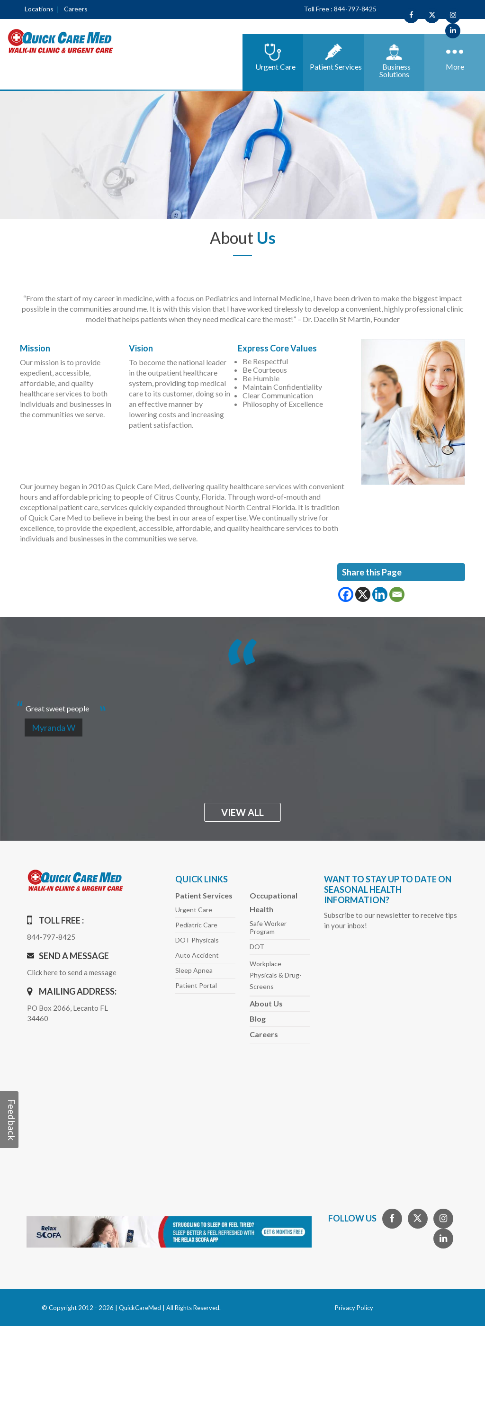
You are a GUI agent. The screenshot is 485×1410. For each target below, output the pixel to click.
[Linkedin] (379, 594)
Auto (197, 955)
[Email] (396, 594)
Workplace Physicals (276, 975)
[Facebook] (345, 594)
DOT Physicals (197, 940)
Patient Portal (196, 985)
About (266, 1003)
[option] (242, 704)
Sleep (194, 970)
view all (242, 812)
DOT (257, 947)
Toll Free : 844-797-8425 (340, 9)
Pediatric (196, 925)
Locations (39, 9)
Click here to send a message (72, 972)
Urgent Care (193, 910)
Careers (76, 9)
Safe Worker (268, 927)
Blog (258, 1018)
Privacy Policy (354, 1307)
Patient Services (204, 895)
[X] (362, 594)
